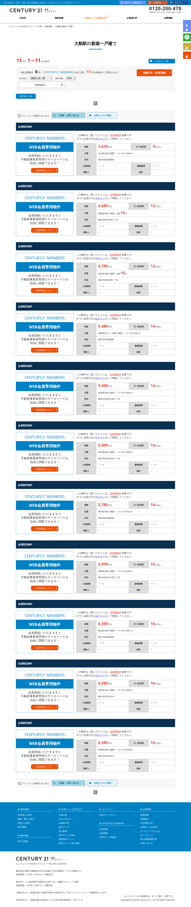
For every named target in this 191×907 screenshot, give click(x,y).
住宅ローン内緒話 (107, 837)
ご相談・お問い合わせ (68, 115)
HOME (22, 17)
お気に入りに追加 (102, 115)
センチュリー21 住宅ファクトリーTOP (26, 26)
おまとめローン (65, 818)
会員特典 (103, 829)
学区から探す (24, 823)
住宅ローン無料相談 (132, 2)
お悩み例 (62, 814)
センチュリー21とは (150, 831)
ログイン (178, 2)
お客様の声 (132, 17)
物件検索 (59, 17)
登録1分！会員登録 (154, 72)
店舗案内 (144, 818)
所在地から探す (25, 814)
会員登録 (157, 2)
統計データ (63, 827)
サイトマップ (146, 835)
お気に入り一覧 (161, 61)
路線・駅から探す (26, 818)
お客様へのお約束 (148, 827)
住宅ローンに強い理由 (69, 843)
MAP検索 (22, 827)
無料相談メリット (66, 839)
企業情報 (168, 17)
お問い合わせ (146, 843)
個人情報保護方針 (148, 839)
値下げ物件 (23, 841)
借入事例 (62, 831)
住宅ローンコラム (107, 814)
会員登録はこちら (44, 170)
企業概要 (144, 814)
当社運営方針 (146, 823)
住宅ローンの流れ (66, 835)
